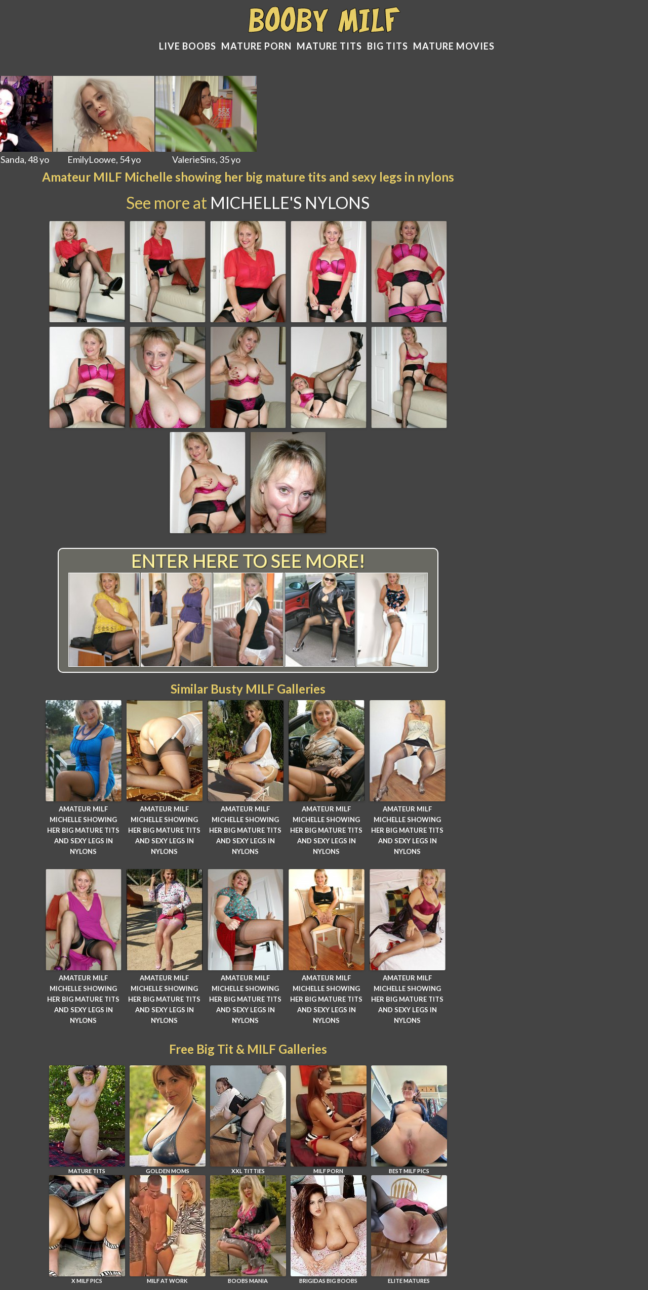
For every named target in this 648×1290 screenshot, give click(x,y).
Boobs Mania (248, 1229)
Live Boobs (187, 46)
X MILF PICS (87, 1229)
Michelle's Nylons (290, 202)
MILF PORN (329, 1119)
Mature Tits (329, 46)
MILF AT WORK (168, 1229)
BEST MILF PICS (409, 1119)
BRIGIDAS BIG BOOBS (329, 1229)
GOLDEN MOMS (168, 1119)
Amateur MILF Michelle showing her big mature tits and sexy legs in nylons (83, 830)
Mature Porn (256, 46)
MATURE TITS (87, 1119)
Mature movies (454, 46)
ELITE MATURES (409, 1229)
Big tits (387, 46)
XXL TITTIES (248, 1119)
